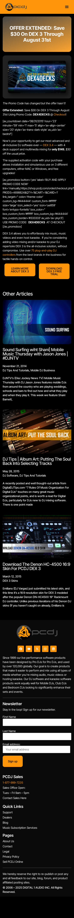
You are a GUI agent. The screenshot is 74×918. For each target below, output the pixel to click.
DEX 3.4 (48, 145)
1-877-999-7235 (13, 782)
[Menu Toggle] (67, 7)
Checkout (59, 114)
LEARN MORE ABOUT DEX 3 (20, 270)
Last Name (9, 731)
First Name (9, 716)
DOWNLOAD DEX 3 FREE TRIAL (54, 271)
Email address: (36, 748)
